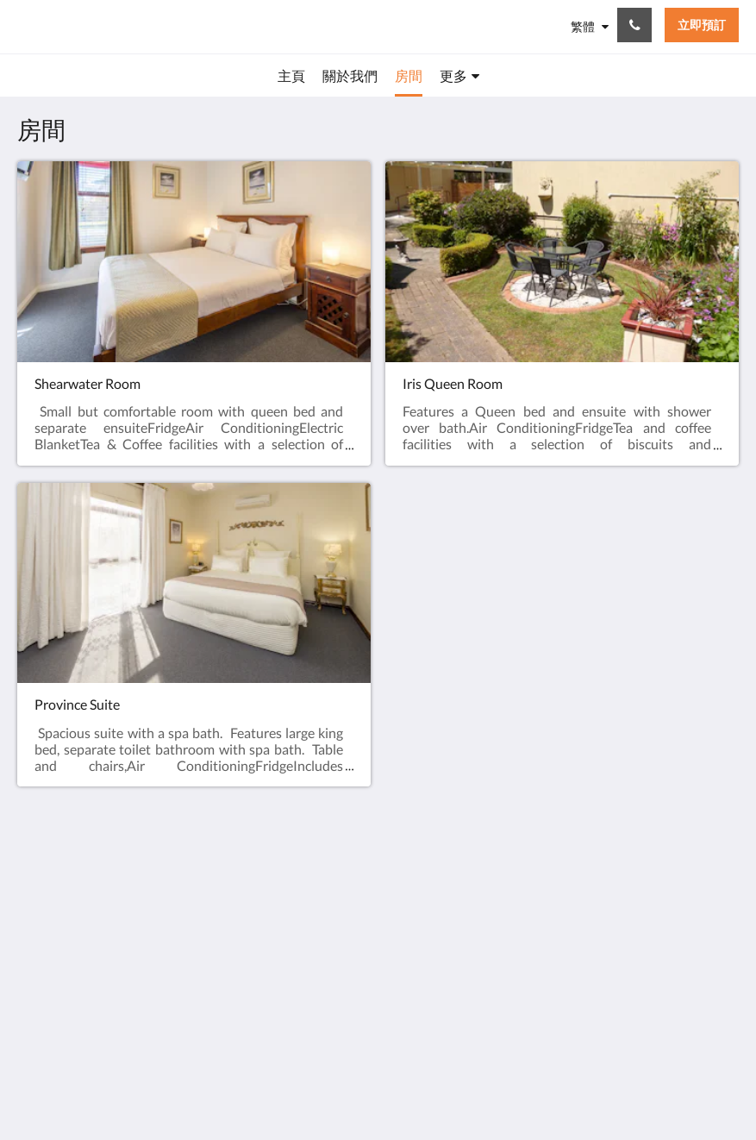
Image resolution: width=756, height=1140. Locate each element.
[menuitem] (291, 75)
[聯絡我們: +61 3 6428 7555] (634, 25)
